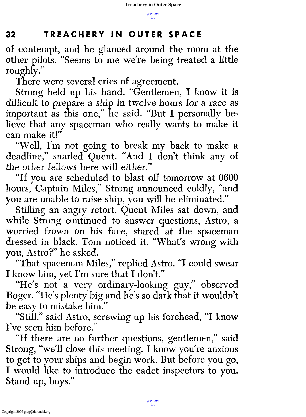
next (156, 13)
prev (150, 13)
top (153, 17)
